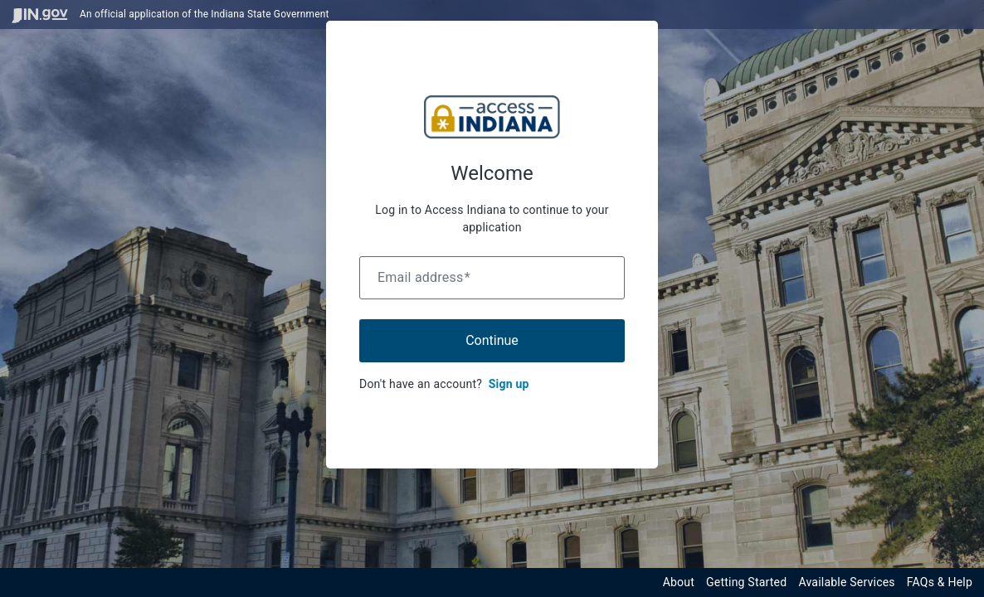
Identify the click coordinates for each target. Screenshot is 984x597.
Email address (424, 277)
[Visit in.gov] (40, 14)
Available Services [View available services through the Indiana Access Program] (846, 582)
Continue (492, 340)
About (678, 582)
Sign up (509, 384)
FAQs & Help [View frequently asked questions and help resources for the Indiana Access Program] (939, 582)
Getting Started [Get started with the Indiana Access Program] (746, 582)
